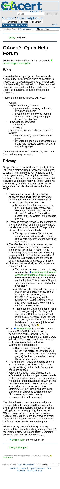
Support (8, 18)
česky (12, 37)
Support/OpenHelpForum (15, 25)
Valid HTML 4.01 (34, 471)
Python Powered (37, 468)
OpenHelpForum (30, 18)
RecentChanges (10, 22)
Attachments (28, 29)
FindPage (24, 22)
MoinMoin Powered (19, 468)
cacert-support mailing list (16, 63)
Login (54, 25)
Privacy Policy (24, 328)
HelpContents (36, 22)
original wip (18, 440)
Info (19, 29)
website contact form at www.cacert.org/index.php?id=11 (35, 273)
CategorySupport (18, 447)
